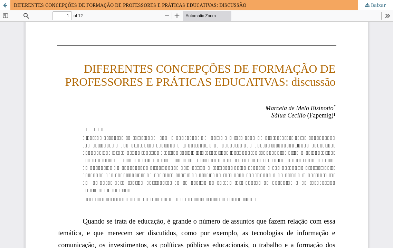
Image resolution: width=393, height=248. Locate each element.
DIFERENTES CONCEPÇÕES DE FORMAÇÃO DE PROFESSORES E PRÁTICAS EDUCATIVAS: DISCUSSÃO (130, 5)
